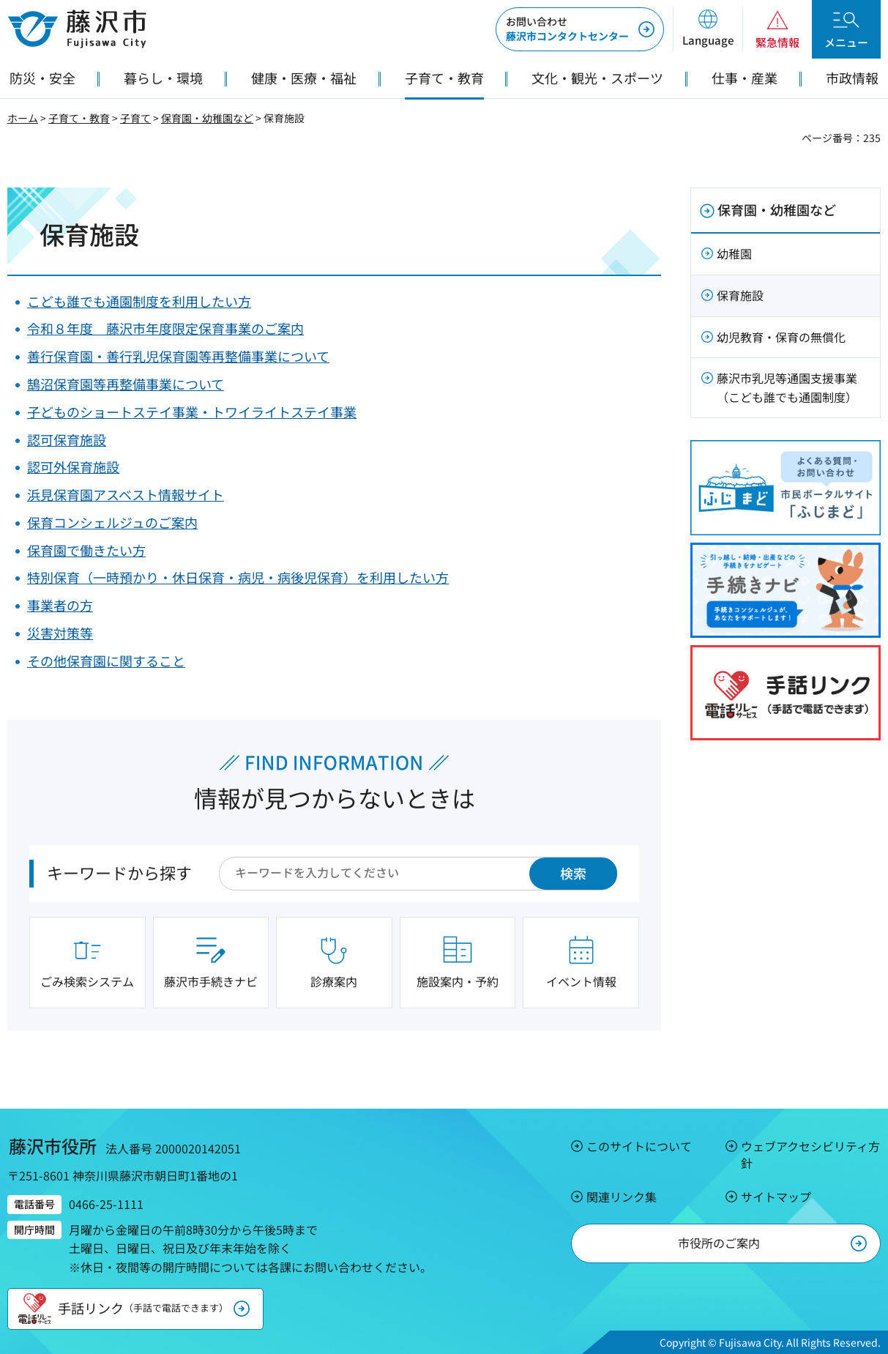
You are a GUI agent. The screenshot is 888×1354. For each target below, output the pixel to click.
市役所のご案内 (719, 1242)
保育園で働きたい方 (86, 549)
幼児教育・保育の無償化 (781, 337)
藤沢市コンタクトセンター (567, 28)
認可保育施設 (66, 439)
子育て (135, 118)
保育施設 (740, 295)
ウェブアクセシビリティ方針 (810, 1154)
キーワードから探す (119, 872)
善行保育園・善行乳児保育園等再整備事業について (178, 355)
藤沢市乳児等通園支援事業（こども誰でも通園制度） (787, 387)
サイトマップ (776, 1196)
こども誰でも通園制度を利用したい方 (139, 300)
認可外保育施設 (73, 466)
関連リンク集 (621, 1196)
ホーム (22, 118)
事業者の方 (60, 604)
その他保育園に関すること (106, 660)
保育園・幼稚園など (207, 118)
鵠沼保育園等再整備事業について (125, 383)
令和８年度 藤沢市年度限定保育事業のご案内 (165, 328)
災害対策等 (60, 632)
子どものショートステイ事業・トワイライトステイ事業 (192, 411)
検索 (573, 872)
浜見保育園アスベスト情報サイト (125, 494)
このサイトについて (639, 1146)
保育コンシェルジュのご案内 (112, 522)
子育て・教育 (79, 118)
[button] (707, 29)
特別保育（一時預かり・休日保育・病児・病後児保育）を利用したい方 (238, 577)
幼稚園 (734, 253)
